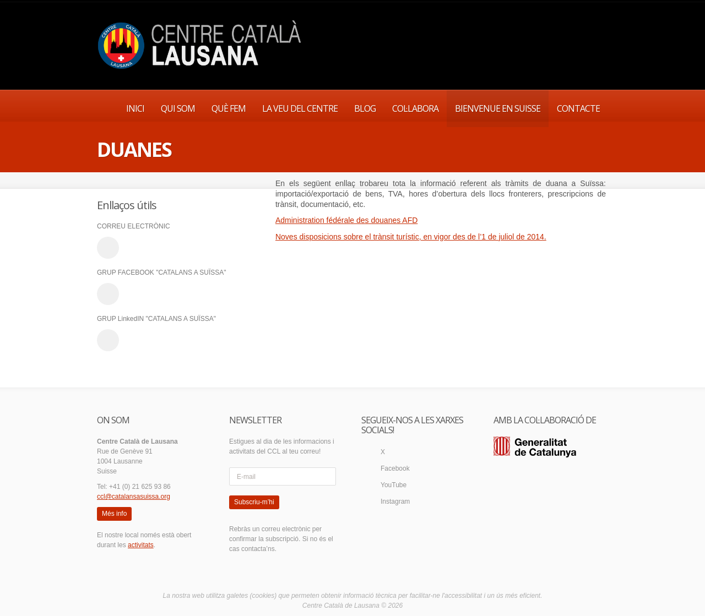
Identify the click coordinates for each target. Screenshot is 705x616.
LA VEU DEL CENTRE (300, 108)
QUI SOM (178, 108)
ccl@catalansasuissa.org (133, 496)
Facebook (395, 468)
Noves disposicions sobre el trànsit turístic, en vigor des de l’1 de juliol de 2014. (410, 236)
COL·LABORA (415, 108)
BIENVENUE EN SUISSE (497, 108)
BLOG (365, 108)
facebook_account (108, 294)
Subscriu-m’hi (254, 502)
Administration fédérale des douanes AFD (346, 220)
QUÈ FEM (229, 108)
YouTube (393, 485)
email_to (108, 248)
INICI (135, 108)
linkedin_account (108, 340)
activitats (141, 545)
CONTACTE (578, 108)
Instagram (395, 501)
